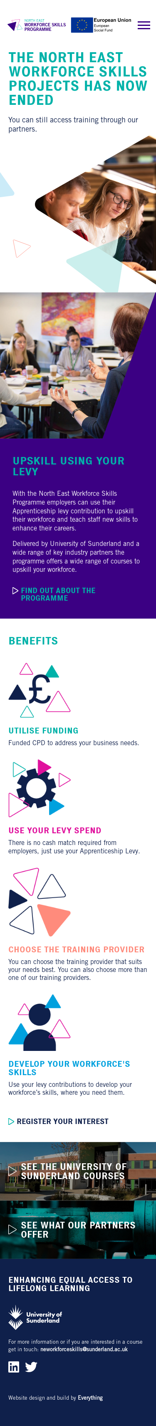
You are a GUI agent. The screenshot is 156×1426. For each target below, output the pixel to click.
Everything (90, 1398)
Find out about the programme (53, 594)
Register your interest (58, 1121)
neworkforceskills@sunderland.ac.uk (84, 1349)
